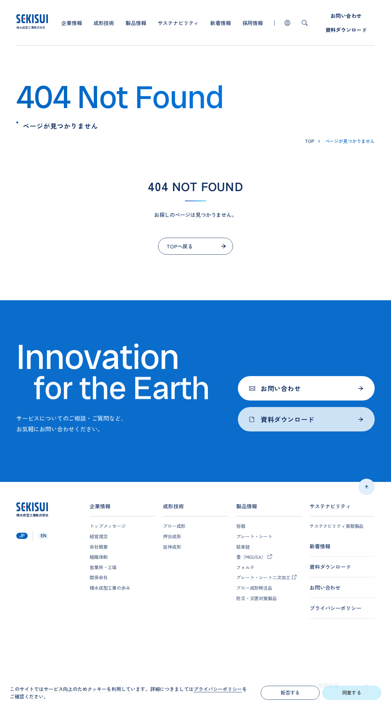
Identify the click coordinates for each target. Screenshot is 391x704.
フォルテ (245, 567)
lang (287, 23)
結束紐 (243, 547)
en (43, 536)
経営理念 (99, 536)
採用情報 (252, 22)
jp (22, 536)
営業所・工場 (103, 567)
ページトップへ (366, 487)
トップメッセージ (108, 526)
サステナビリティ (178, 22)
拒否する (290, 692)
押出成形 (172, 536)
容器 (240, 526)
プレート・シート (254, 536)
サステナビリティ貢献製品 (337, 526)
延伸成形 (172, 547)
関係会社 (99, 577)
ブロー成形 (174, 526)
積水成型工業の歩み (110, 588)
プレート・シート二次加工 (263, 577)
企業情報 (71, 22)
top (309, 141)
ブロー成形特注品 (254, 588)
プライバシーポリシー (335, 608)
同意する (351, 692)
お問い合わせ (345, 16)
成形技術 (104, 22)
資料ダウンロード (346, 30)
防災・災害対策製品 (256, 598)
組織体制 (99, 557)
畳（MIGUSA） (251, 557)
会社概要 (99, 547)
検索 (305, 23)
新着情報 (220, 22)
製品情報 (135, 22)
